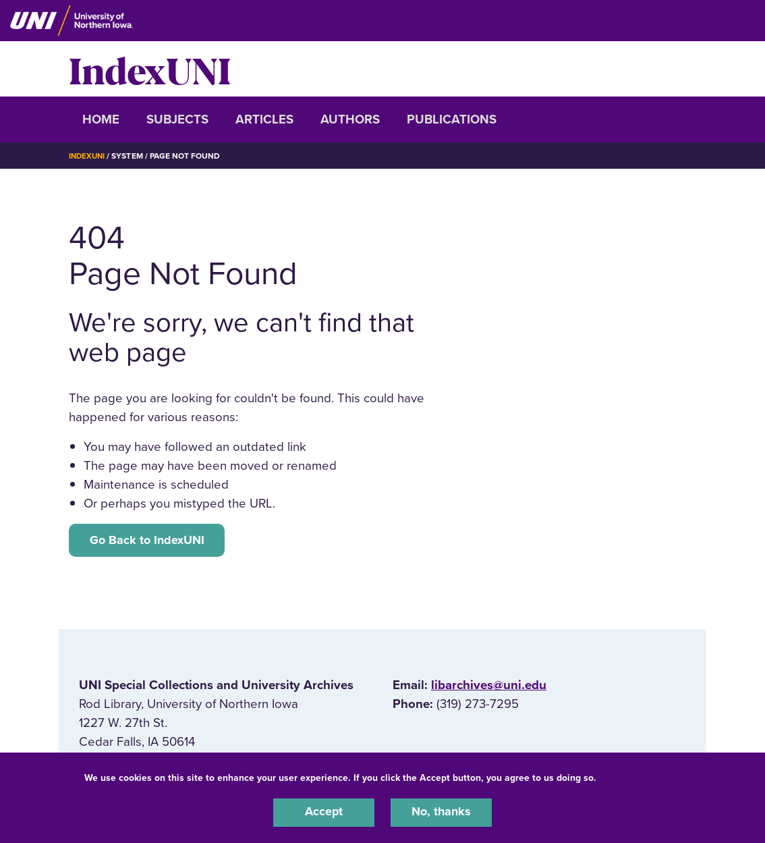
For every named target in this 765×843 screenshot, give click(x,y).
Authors (350, 119)
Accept (323, 812)
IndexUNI (150, 69)
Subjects (177, 119)
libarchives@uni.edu (488, 687)
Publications (452, 119)
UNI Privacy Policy (641, 776)
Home (100, 119)
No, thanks (441, 812)
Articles (264, 119)
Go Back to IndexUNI (149, 540)
